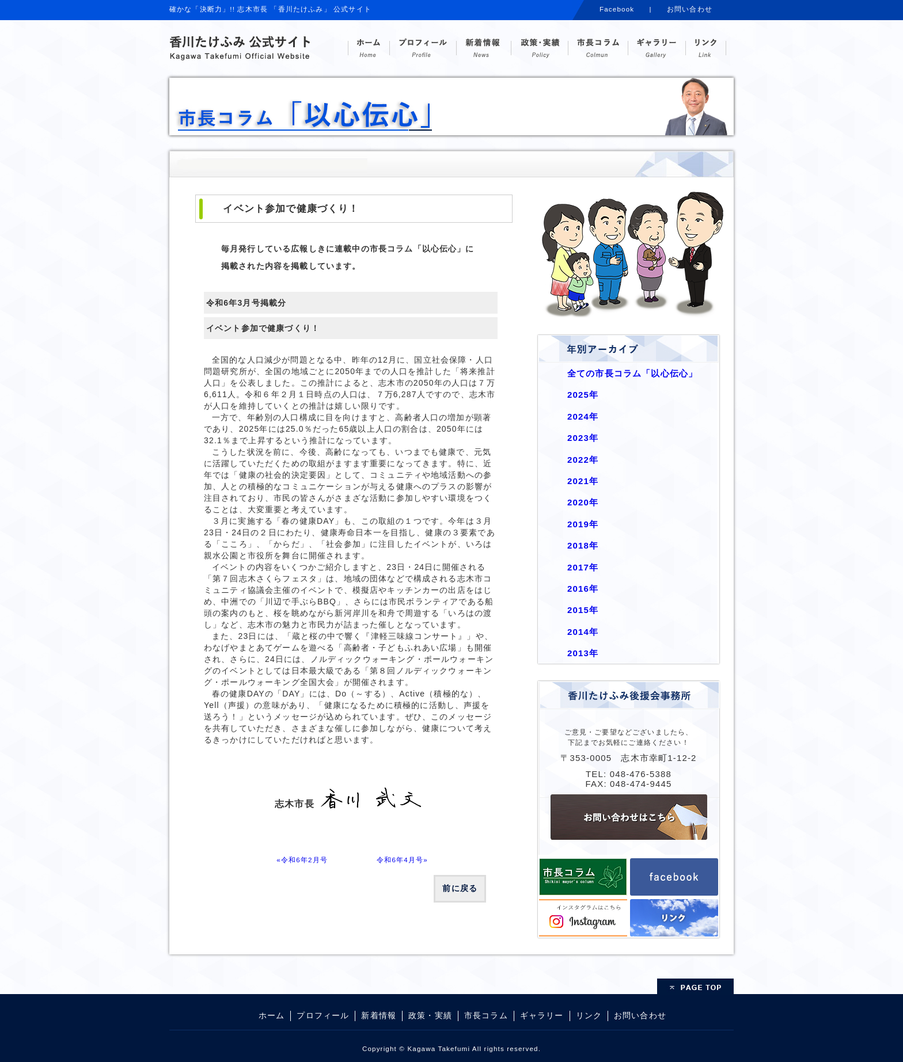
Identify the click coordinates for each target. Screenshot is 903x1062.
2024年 (582, 416)
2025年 (582, 394)
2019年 (582, 524)
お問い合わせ (689, 9)
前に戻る (459, 888)
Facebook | (626, 9)
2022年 (582, 460)
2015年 (582, 610)
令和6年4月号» (402, 859)
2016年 (582, 588)
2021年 (582, 481)
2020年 (582, 502)
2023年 (582, 438)
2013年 (582, 653)
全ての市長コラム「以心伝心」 (632, 373)
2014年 (582, 632)
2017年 (582, 567)
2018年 (582, 545)
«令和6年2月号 (302, 859)
